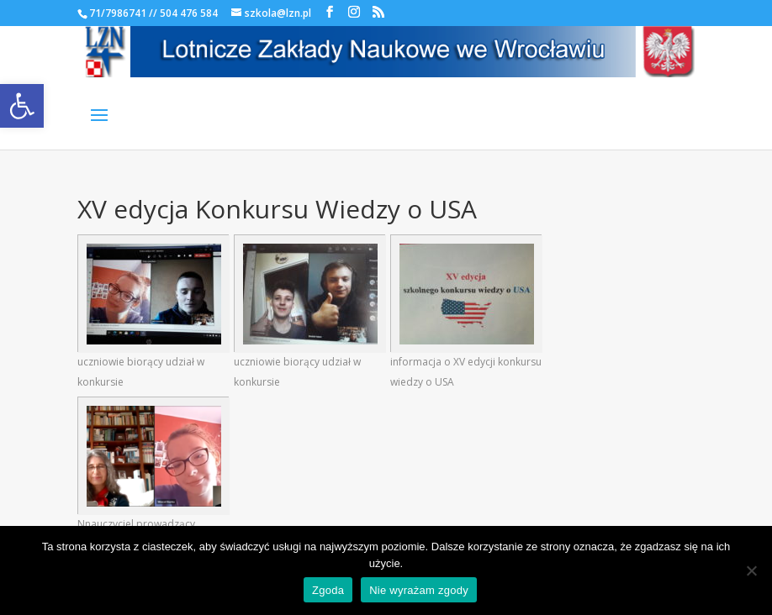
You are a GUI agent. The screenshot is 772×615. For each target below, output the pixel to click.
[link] (22, 106)
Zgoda (328, 590)
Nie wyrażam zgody (418, 590)
